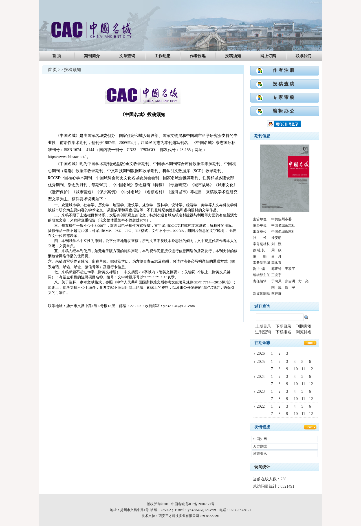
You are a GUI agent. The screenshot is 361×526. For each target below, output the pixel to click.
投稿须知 (233, 56)
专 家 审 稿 (283, 97)
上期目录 (263, 326)
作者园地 (198, 56)
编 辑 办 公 (283, 110)
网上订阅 (268, 56)
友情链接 (262, 427)
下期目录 (283, 326)
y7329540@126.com (202, 510)
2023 (261, 391)
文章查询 (127, 56)
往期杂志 (262, 343)
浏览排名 (304, 332)
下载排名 (283, 332)
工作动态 (162, 56)
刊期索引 (304, 326)
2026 (261, 353)
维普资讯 (260, 454)
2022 (261, 406)
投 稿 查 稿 (283, 83)
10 (296, 369)
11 (303, 369)
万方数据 (260, 446)
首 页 (56, 56)
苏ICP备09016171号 (200, 504)
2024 (261, 376)
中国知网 (260, 439)
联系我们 (303, 56)
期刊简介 (92, 56)
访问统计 (262, 467)
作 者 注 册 (283, 70)
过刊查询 (262, 306)
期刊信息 (262, 136)
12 (311, 369)
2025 (261, 361)
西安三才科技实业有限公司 (179, 516)
